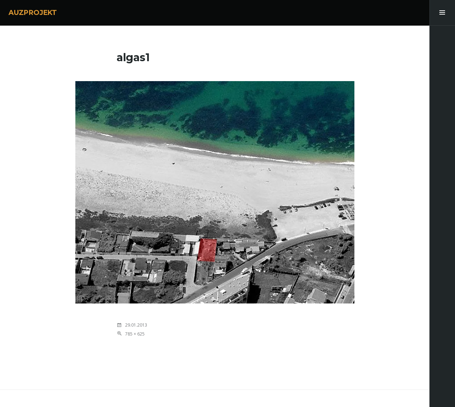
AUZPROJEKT (33, 13)
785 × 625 (135, 334)
